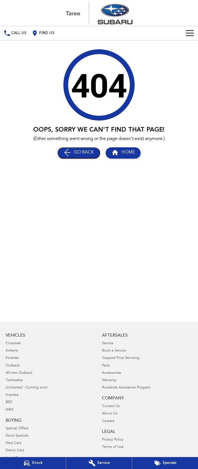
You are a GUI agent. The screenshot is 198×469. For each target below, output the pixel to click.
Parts (106, 366)
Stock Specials (17, 436)
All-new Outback (19, 373)
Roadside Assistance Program (126, 388)
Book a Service (114, 351)
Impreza (12, 395)
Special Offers (17, 428)
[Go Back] (78, 153)
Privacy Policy (112, 440)
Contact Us (111, 406)
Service (107, 343)
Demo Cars (15, 450)
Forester (12, 358)
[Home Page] (99, 13)
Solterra (12, 351)
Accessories (111, 373)
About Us (109, 413)
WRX (10, 410)
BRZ (9, 402)
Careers (108, 421)
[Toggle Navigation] (190, 33)
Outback (12, 366)
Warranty (109, 380)
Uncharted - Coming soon (27, 388)
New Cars (13, 443)
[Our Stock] (33, 463)
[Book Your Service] (99, 463)
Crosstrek (13, 343)
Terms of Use (113, 447)
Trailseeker (14, 380)
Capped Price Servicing (120, 358)
